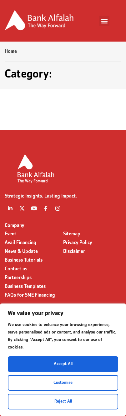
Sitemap (71, 234)
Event (10, 234)
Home (11, 51)
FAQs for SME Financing (30, 295)
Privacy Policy (77, 243)
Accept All (63, 364)
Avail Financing (20, 243)
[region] (63, 359)
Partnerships (18, 278)
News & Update (21, 251)
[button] (104, 21)
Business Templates (25, 286)
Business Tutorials (24, 260)
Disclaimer (74, 251)
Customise (63, 383)
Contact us (16, 269)
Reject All (63, 401)
